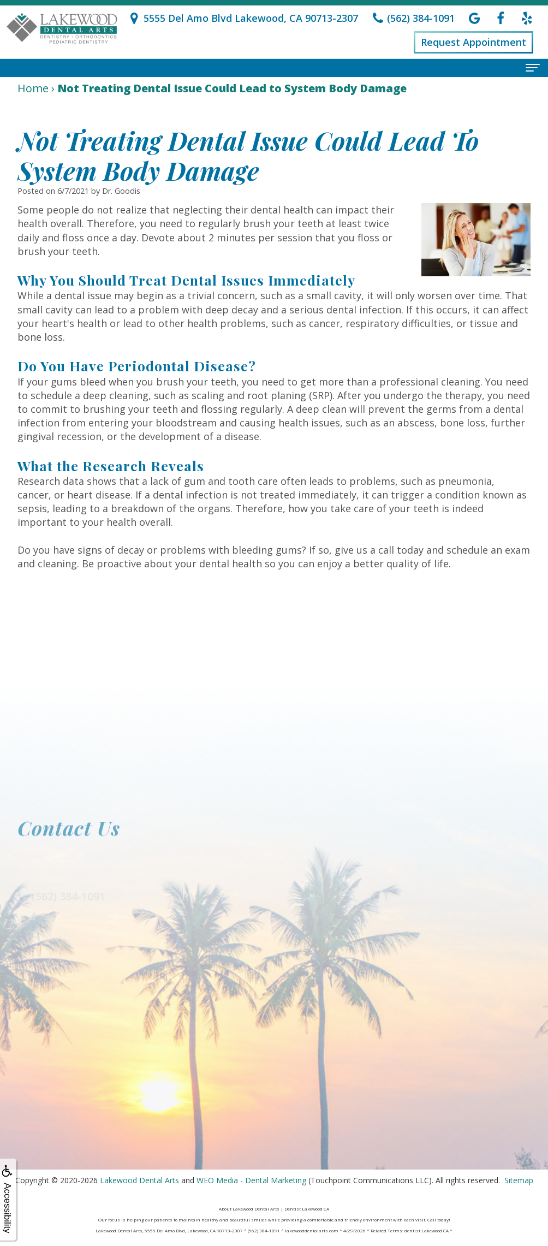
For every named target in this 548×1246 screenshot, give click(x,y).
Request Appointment (473, 42)
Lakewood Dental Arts (139, 1180)
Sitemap (518, 1180)
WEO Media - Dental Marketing (251, 1180)
